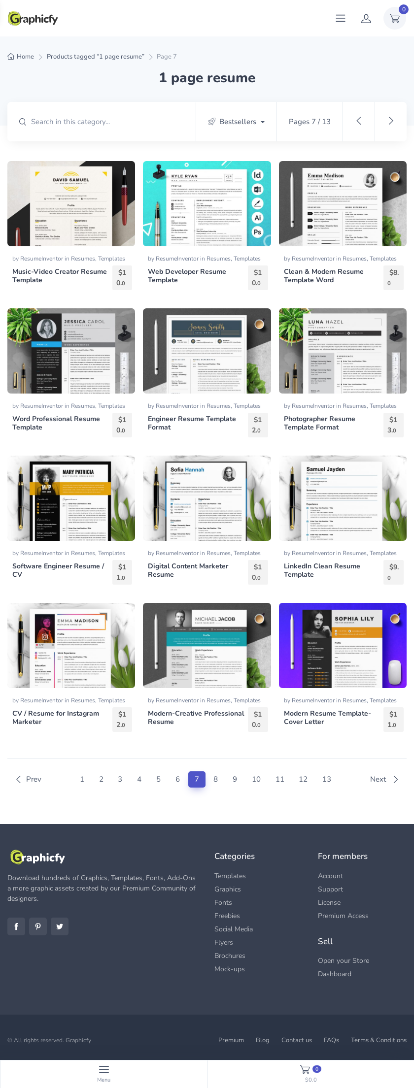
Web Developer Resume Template (187, 276)
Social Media (233, 929)
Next (384, 779)
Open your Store (343, 960)
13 (326, 779)
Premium (231, 1040)
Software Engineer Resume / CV (58, 570)
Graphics (227, 889)
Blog (263, 1040)
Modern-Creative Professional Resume (196, 717)
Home (25, 56)
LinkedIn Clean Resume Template (322, 570)
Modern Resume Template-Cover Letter (327, 717)
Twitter (59, 926)
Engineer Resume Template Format (192, 423)
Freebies (227, 916)
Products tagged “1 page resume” (95, 56)
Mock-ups (229, 969)
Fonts (223, 902)
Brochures (229, 955)
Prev (28, 779)
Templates (111, 259)
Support (330, 889)
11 (280, 779)
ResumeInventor (42, 259)
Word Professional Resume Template (56, 423)
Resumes (83, 259)
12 (303, 779)
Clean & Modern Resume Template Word (324, 276)
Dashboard (334, 974)
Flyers (223, 942)
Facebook (16, 926)
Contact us (296, 1040)
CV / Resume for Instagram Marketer (55, 717)
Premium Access (343, 916)
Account (330, 876)
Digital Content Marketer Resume (188, 570)
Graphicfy (78, 1040)
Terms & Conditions (379, 1040)
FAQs (331, 1040)
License (329, 902)
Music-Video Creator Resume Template (59, 276)
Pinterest (37, 926)
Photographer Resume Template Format (319, 423)
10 (256, 779)
